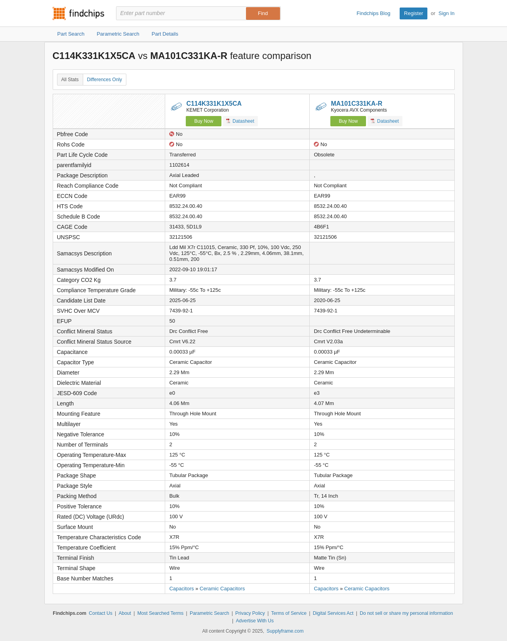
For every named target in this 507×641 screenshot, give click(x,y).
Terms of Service (289, 613)
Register (413, 13)
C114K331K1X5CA (214, 103)
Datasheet (240, 121)
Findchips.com (78, 13)
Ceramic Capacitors (222, 589)
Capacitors (181, 589)
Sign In (446, 13)
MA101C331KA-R (356, 103)
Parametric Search (209, 613)
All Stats (70, 79)
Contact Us (100, 613)
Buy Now (203, 121)
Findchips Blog (373, 13)
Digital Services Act (333, 613)
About (124, 613)
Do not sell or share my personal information (406, 613)
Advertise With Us (255, 621)
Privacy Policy (250, 613)
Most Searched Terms (160, 613)
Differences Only (104, 79)
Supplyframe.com (285, 631)
